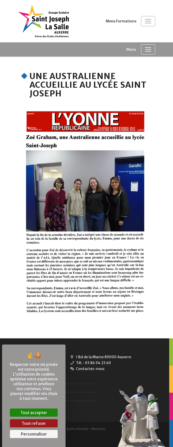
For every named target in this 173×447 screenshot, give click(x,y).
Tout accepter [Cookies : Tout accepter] (33, 412)
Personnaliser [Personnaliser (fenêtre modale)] (34, 434)
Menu (131, 49)
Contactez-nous (86, 368)
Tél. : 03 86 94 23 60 (90, 363)
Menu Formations (121, 21)
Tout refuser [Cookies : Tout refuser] (34, 423)
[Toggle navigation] (148, 21)
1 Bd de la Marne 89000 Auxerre (100, 357)
